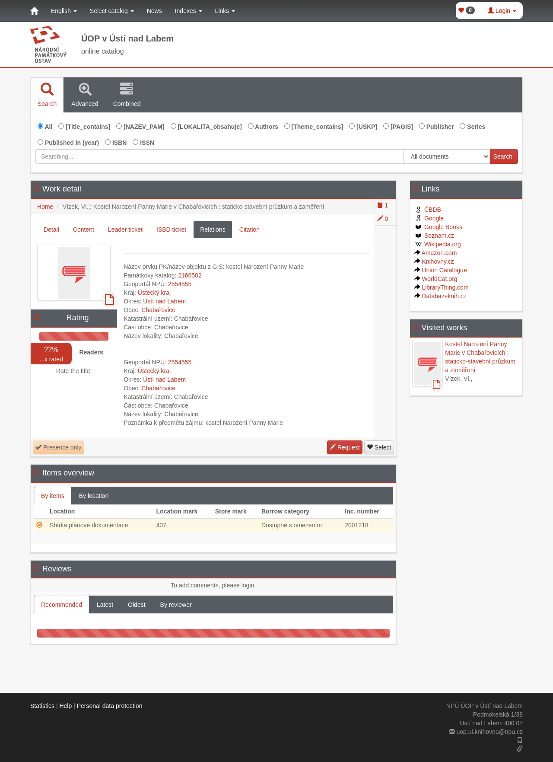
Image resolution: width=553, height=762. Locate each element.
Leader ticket (125, 229)
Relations (212, 229)
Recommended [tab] (61, 604)
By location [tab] (93, 495)
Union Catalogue (440, 270)
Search (502, 156)
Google (429, 218)
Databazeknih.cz (440, 296)
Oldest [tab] (136, 604)
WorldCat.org (436, 278)
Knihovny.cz (434, 261)
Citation (249, 229)
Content (83, 229)
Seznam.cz (434, 235)
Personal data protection (110, 705)
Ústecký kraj (154, 292)
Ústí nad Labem (164, 301)
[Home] (34, 11)
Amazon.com (435, 252)
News (154, 10)
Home (45, 206)
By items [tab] (52, 495)
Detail (51, 229)
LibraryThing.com (441, 287)
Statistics (42, 705)
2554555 (180, 284)
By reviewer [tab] (176, 604)
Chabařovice (158, 309)
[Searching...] (219, 156)
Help (65, 705)
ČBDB (427, 209)
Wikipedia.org (437, 244)
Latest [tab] (105, 604)
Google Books (438, 226)
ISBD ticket (171, 229)
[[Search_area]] (447, 156)
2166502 (190, 275)
